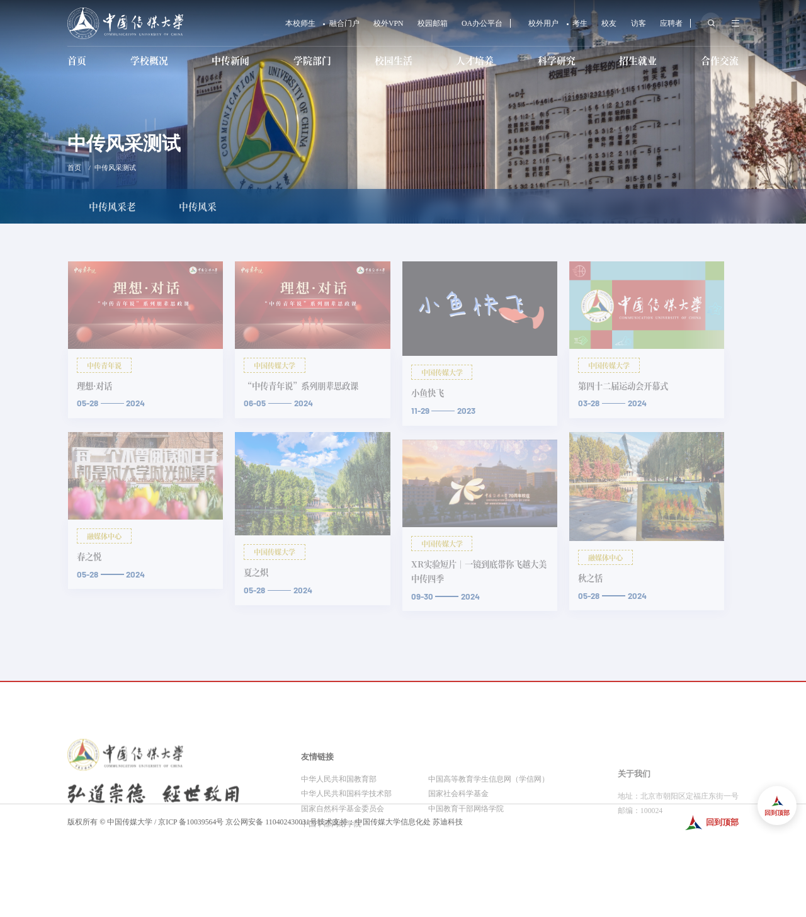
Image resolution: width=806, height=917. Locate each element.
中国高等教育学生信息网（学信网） (488, 824)
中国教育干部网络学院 (466, 854)
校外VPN (388, 24)
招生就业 (638, 60)
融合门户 (344, 24)
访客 (638, 24)
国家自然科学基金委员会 (342, 854)
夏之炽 (256, 572)
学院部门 (312, 60)
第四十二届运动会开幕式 (623, 386)
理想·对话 (94, 386)
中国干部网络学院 (331, 869)
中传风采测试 (115, 167)
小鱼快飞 (427, 393)
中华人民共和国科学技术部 (346, 839)
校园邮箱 (432, 24)
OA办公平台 (482, 24)
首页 (76, 60)
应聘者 (671, 24)
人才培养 (475, 60)
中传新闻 (230, 60)
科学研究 (557, 60)
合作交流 (720, 60)
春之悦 (89, 556)
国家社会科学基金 (458, 839)
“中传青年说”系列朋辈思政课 (301, 386)
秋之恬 (590, 578)
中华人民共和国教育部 (339, 824)
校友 (608, 24)
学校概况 (149, 60)
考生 (579, 24)
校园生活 (393, 60)
